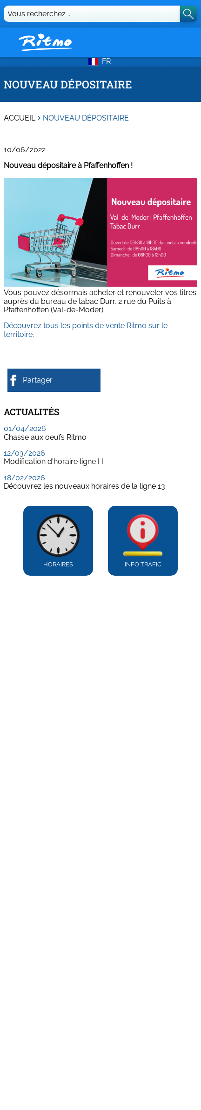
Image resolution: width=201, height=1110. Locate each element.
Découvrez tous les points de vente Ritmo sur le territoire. (86, 329)
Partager (30, 380)
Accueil (19, 118)
